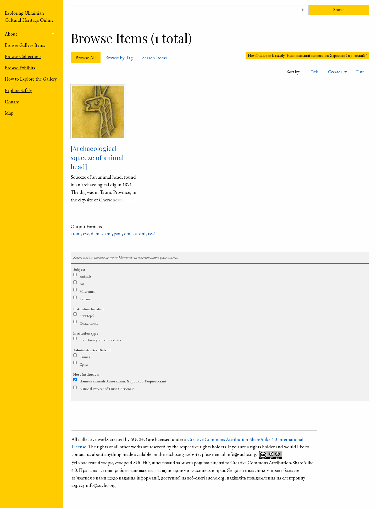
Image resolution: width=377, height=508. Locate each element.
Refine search (220, 247)
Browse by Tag (119, 58)
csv (85, 233)
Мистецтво (87, 291)
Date (360, 72)
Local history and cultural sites (100, 340)
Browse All (85, 58)
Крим (84, 364)
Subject (79, 269)
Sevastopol (87, 315)
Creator (335, 72)
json (118, 233)
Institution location (88, 309)
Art (82, 283)
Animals (85, 276)
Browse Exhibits (20, 68)
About (11, 34)
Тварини (86, 299)
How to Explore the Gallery (31, 79)
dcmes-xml (101, 233)
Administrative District (92, 350)
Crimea (85, 356)
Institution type (85, 333)
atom (76, 233)
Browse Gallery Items (25, 45)
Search (339, 9)
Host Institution (86, 374)
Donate (12, 102)
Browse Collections (23, 56)
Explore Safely (18, 90)
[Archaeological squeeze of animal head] (97, 157)
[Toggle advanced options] (303, 10)
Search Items (154, 58)
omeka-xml (135, 233)
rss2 (151, 233)
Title (315, 72)
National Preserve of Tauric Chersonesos (107, 388)
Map (9, 113)
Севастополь (89, 323)
